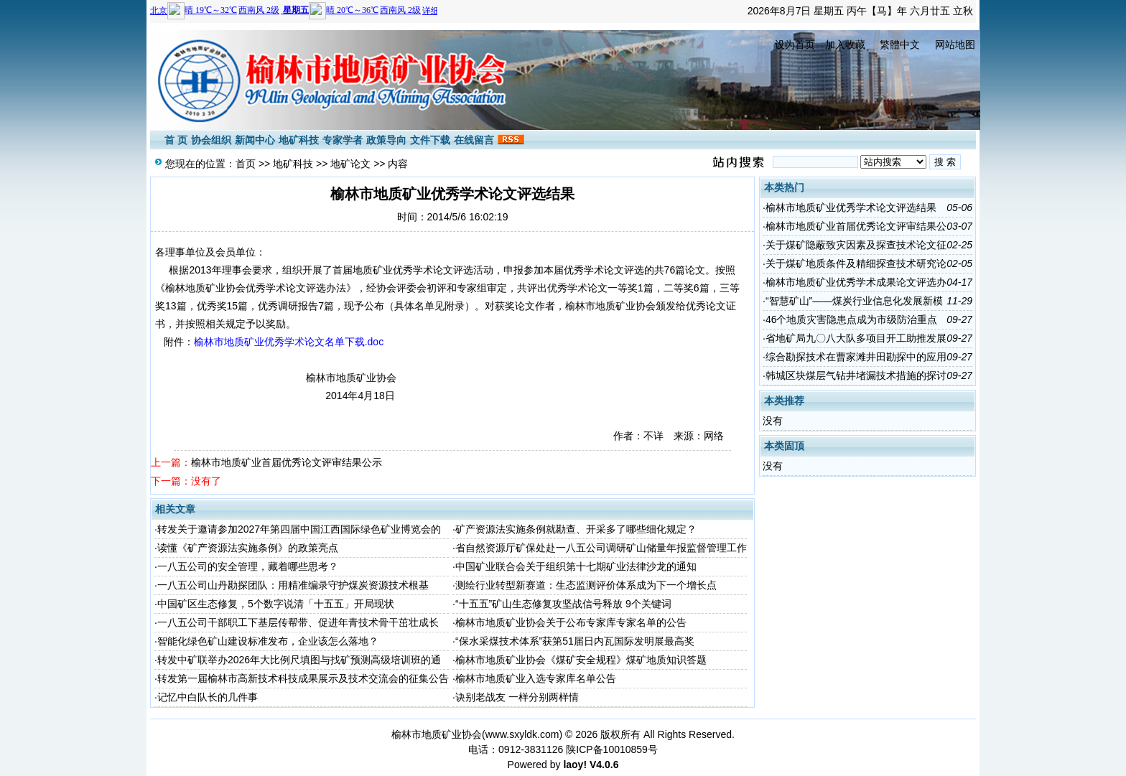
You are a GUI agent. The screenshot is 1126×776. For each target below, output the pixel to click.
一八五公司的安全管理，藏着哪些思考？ (247, 566)
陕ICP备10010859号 (612, 749)
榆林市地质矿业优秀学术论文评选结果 (851, 207)
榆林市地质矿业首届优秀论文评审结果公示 (286, 462)
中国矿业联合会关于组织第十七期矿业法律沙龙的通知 (576, 566)
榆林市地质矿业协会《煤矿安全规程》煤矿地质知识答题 (581, 659)
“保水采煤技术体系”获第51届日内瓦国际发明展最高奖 (574, 641)
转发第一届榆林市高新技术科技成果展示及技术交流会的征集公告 (303, 678)
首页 (246, 163)
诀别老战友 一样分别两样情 (517, 697)
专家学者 (342, 140)
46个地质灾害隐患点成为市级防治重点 (852, 319)
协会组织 (211, 140)
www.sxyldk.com (522, 734)
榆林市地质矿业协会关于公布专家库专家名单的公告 (571, 622)
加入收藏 (845, 44)
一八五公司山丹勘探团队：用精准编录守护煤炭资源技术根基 (293, 585)
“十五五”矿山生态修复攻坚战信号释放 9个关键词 (563, 603)
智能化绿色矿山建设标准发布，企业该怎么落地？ (267, 641)
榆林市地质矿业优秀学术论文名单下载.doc (288, 341)
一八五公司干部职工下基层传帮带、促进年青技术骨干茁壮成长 (298, 622)
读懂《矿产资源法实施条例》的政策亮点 (247, 547)
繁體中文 (900, 44)
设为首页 (795, 44)
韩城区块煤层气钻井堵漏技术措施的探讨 (856, 375)
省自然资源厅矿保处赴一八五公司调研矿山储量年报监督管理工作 (601, 547)
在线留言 (474, 140)
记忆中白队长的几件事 (207, 697)
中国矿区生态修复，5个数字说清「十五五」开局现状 (275, 603)
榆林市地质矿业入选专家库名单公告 (535, 678)
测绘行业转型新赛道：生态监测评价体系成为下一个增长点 (586, 585)
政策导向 (386, 140)
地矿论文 (350, 163)
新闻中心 (255, 140)
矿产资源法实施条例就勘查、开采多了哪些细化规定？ (576, 529)
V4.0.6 (604, 764)
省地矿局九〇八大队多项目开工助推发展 (856, 338)
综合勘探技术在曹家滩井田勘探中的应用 (856, 357)
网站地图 (955, 44)
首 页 (175, 140)
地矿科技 (299, 140)
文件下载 (430, 140)
